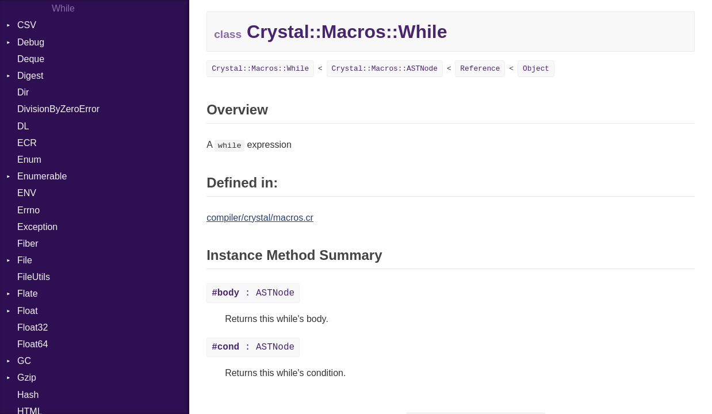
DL (23, 126)
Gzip (26, 377)
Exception (37, 227)
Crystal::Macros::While (260, 68)
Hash (28, 395)
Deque (30, 59)
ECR (27, 143)
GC (24, 361)
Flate (27, 293)
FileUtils (33, 277)
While (63, 8)
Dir (23, 92)
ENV (26, 193)
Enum (29, 159)
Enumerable (42, 176)
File (24, 260)
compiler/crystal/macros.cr (259, 218)
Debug (30, 42)
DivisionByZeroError (58, 109)
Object (536, 68)
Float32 (32, 327)
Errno (28, 210)
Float (27, 311)
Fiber (27, 243)
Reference (480, 68)
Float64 (32, 344)
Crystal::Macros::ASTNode (385, 68)
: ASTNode (253, 293)
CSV (26, 25)
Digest (30, 75)
